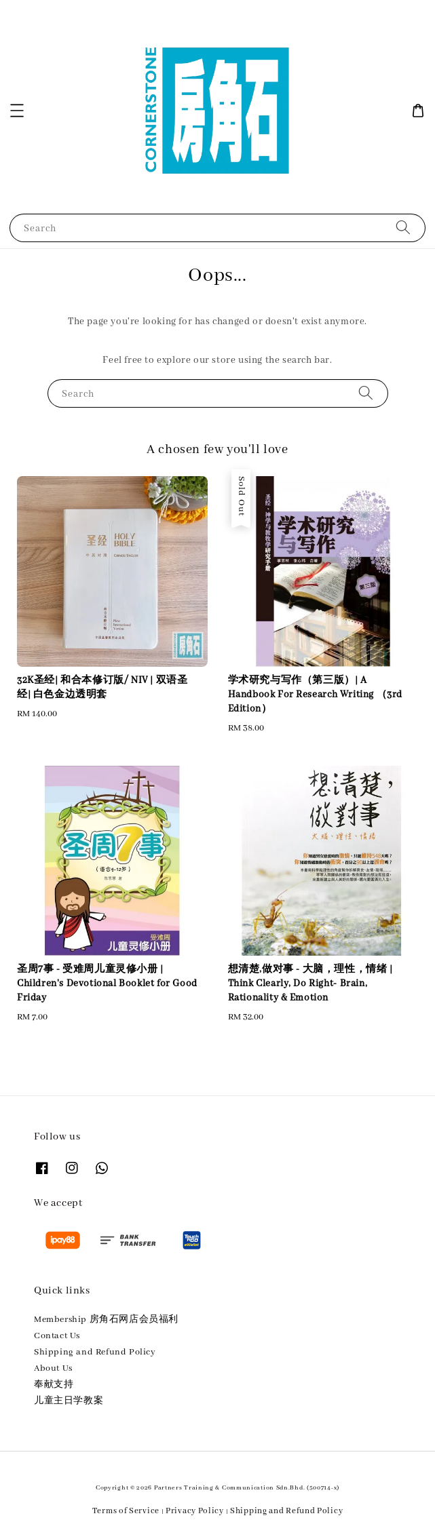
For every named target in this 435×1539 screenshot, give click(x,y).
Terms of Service (125, 1511)
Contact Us (57, 1336)
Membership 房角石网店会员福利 (106, 1319)
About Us (53, 1368)
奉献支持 (53, 1384)
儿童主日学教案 (68, 1401)
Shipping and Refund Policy (95, 1352)
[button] (17, 110)
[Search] (403, 227)
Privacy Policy (195, 1511)
